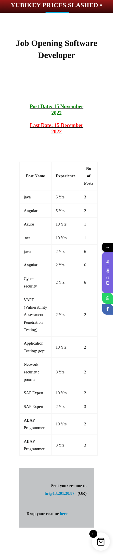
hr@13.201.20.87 (60, 493)
